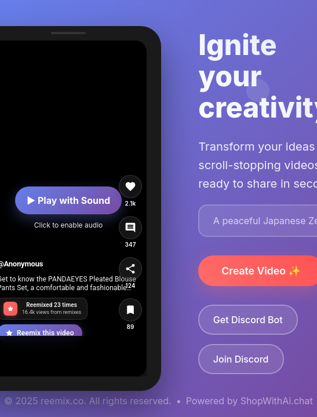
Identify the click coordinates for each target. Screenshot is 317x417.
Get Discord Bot (248, 319)
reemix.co (62, 401)
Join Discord (241, 359)
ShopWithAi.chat (277, 401)
